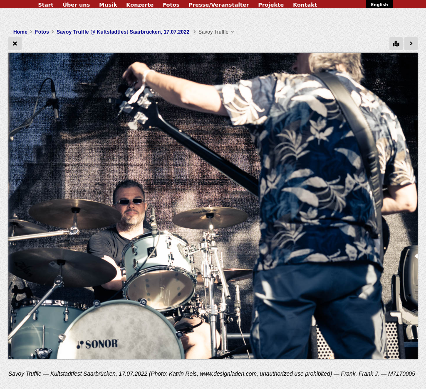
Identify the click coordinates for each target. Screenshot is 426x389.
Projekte (271, 5)
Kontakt (305, 5)
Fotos (171, 5)
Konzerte (140, 5)
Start (45, 5)
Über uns (76, 5)
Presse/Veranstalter (218, 5)
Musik (108, 5)
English (379, 4)
